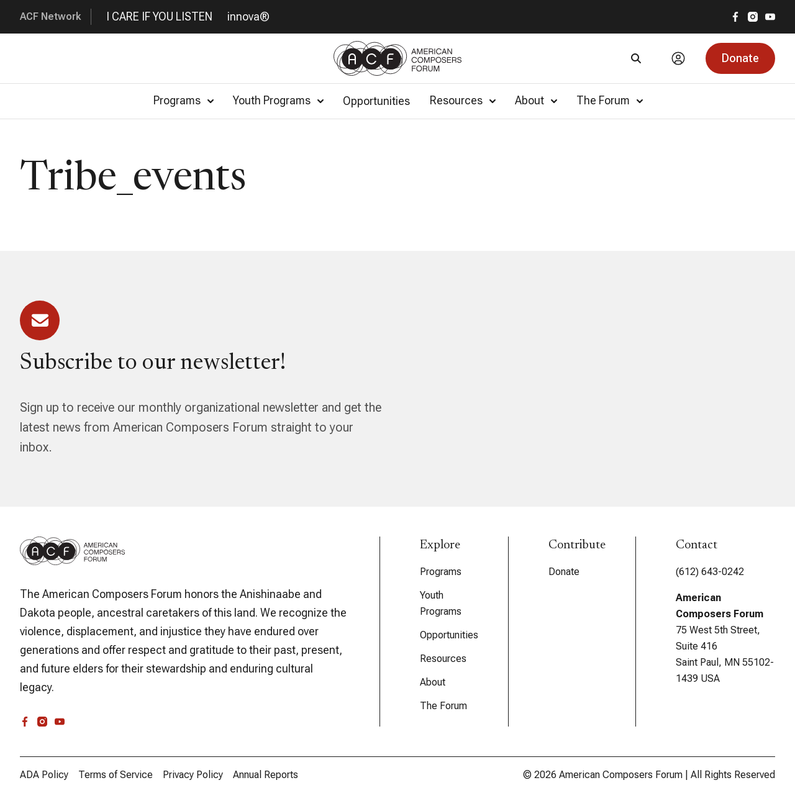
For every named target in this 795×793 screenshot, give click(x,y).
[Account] (678, 58)
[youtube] (770, 17)
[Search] (636, 58)
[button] (740, 58)
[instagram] (753, 17)
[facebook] (735, 17)
